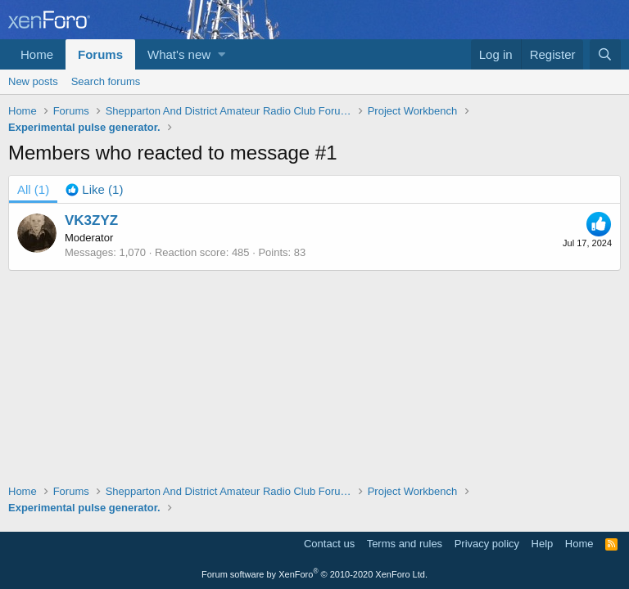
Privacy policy (487, 543)
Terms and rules (404, 543)
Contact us (329, 543)
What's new (178, 54)
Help (543, 543)
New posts (33, 81)
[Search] (605, 54)
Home (36, 54)
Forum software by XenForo (314, 574)
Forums (100, 54)
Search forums (106, 81)
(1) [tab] (33, 189)
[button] (221, 54)
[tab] (94, 189)
